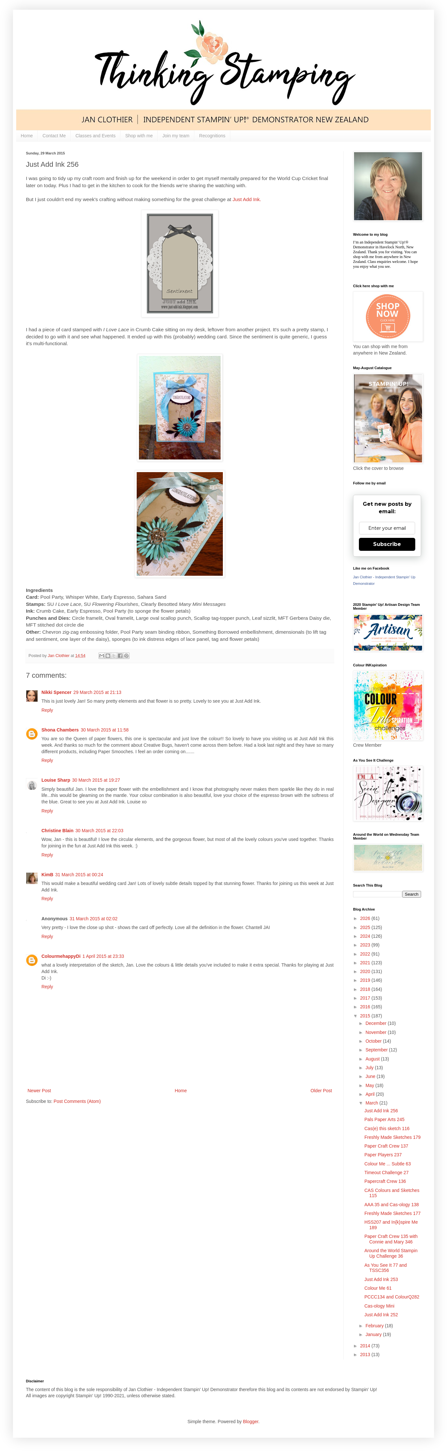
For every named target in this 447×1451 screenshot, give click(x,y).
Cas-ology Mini (379, 1306)
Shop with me (139, 135)
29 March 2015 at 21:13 (97, 692)
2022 (366, 954)
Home (27, 135)
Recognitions (212, 135)
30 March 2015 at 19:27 (96, 780)
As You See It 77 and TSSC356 (385, 1268)
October (374, 1041)
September (377, 1049)
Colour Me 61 (378, 1288)
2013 (366, 1354)
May (370, 1085)
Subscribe (387, 544)
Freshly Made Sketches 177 (392, 1213)
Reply (47, 710)
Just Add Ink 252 (381, 1314)
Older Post (321, 1090)
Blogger (250, 1421)
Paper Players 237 (383, 1154)
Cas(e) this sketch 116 (386, 1128)
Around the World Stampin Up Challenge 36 (391, 1253)
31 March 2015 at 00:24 (79, 874)
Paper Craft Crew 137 (386, 1146)
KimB (47, 874)
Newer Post (39, 1090)
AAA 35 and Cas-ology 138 (391, 1204)
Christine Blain (57, 830)
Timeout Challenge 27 (386, 1172)
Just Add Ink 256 (381, 1110)
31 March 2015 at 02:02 (94, 918)
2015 (366, 1015)
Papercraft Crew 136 (385, 1181)
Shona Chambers (60, 729)
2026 (366, 918)
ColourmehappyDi (61, 956)
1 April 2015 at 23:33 (103, 956)
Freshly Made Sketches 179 (392, 1137)
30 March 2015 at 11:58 (105, 729)
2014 (366, 1345)
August (373, 1058)
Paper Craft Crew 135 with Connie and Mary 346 (391, 1239)
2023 (366, 944)
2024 (366, 936)
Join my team (176, 135)
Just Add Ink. (247, 199)
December (376, 1023)
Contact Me (54, 135)
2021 (366, 962)
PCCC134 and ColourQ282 (391, 1296)
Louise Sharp (55, 780)
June (370, 1076)
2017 (366, 998)
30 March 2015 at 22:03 (99, 830)
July (370, 1067)
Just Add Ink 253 (381, 1279)
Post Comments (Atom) (77, 1101)
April (370, 1094)
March (372, 1102)
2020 (366, 971)
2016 (366, 1006)
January (374, 1334)
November (376, 1032)
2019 (366, 980)
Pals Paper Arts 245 (384, 1119)
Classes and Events (95, 135)
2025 (366, 927)
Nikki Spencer (56, 692)
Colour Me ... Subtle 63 (387, 1163)
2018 (366, 989)
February (375, 1325)
